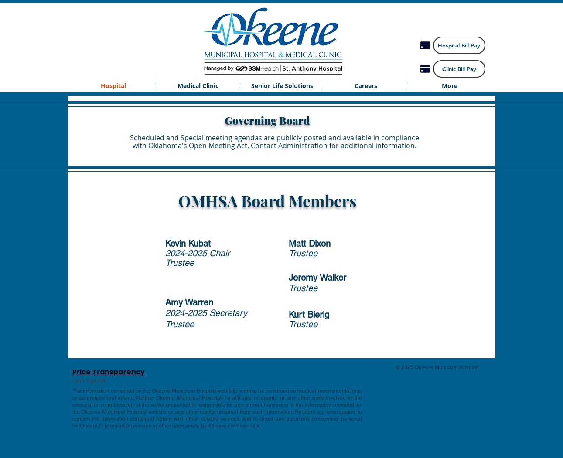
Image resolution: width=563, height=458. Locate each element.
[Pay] (425, 45)
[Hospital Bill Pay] (459, 45)
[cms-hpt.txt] (89, 381)
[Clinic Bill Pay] (459, 69)
